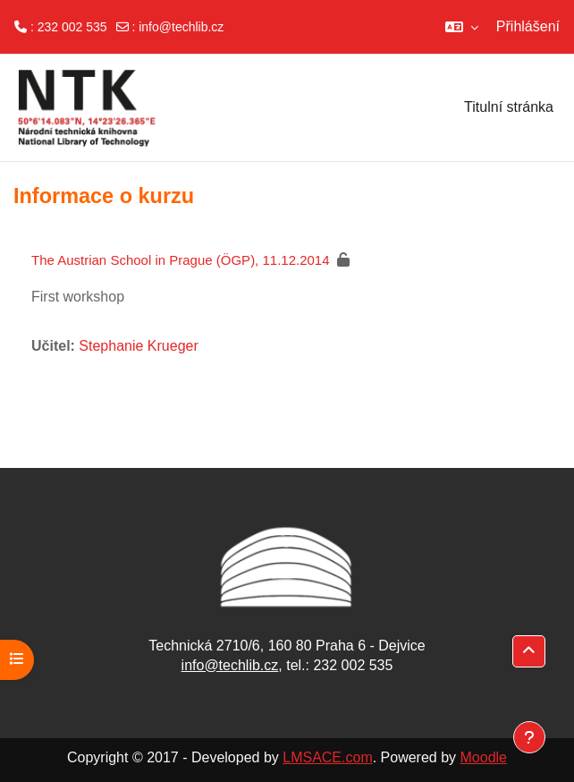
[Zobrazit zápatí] (529, 737)
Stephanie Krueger (138, 345)
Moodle (483, 757)
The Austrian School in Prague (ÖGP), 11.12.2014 (180, 260)
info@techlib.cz (181, 27)
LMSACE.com (327, 757)
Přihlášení (528, 26)
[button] (462, 27)
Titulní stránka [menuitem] (508, 107)
